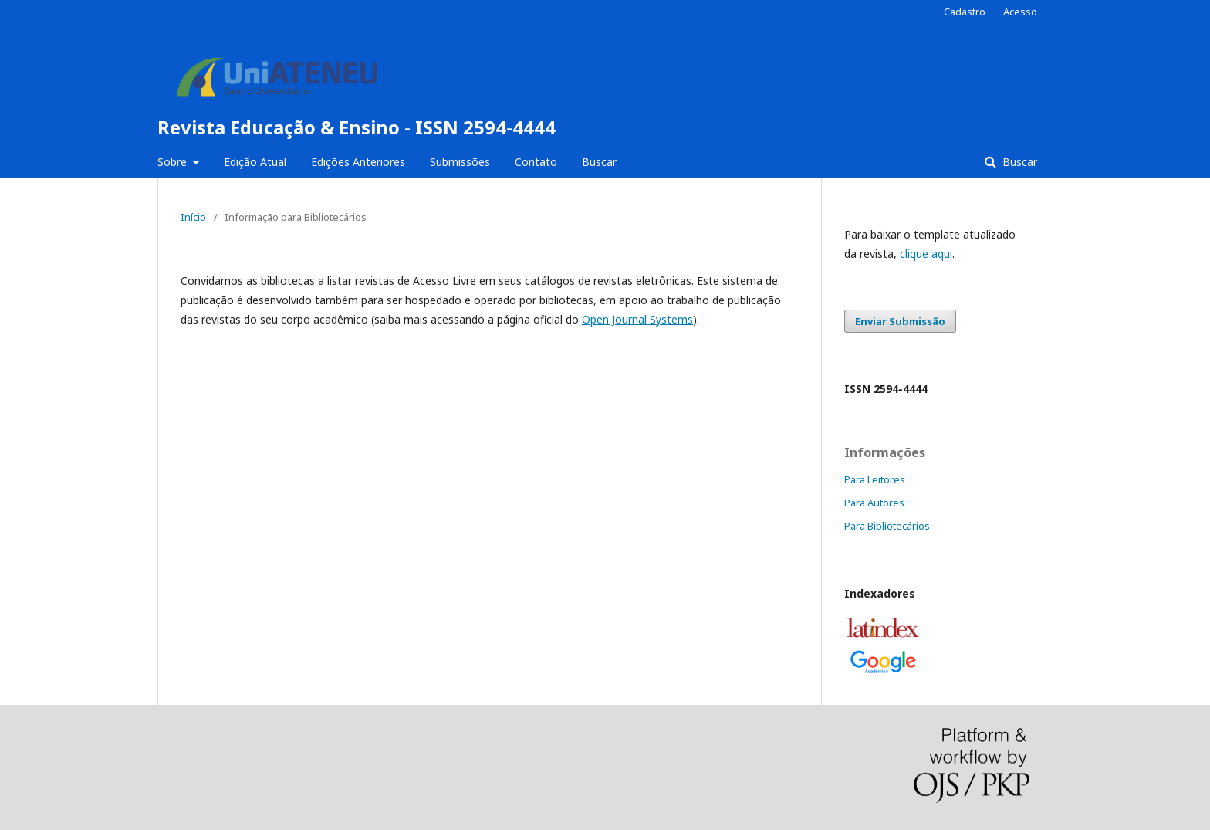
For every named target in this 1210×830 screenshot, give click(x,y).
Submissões (460, 161)
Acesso (1020, 12)
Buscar (599, 161)
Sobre (173, 161)
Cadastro (964, 12)
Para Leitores (874, 479)
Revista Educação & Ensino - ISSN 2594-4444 (356, 127)
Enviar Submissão (900, 321)
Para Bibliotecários (887, 526)
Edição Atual (255, 161)
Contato (536, 161)
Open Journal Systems (637, 319)
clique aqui (926, 253)
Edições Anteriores (358, 161)
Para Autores (874, 503)
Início (193, 217)
